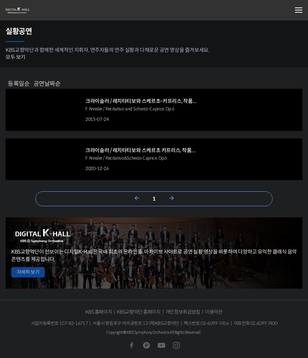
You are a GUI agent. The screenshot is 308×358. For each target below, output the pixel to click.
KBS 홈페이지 (98, 312)
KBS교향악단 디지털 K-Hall (43, 10)
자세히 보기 (28, 272)
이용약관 (214, 312)
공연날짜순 (47, 83)
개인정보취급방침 (183, 312)
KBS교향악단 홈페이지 (138, 312)
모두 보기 (15, 57)
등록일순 (19, 83)
